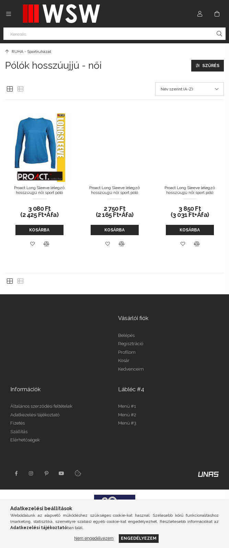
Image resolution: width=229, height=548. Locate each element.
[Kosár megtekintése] (217, 14)
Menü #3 (127, 423)
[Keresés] (114, 34)
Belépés (126, 335)
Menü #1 (127, 406)
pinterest (46, 473)
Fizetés (17, 423)
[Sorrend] (189, 89)
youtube (61, 473)
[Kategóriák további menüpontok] (8, 14)
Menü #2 (127, 414)
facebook (16, 473)
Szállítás (18, 431)
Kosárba (39, 230)
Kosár (123, 360)
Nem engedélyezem (94, 538)
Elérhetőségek (25, 439)
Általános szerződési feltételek (41, 406)
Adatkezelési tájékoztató (34, 414)
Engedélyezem (139, 538)
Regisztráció (130, 343)
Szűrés (210, 65)
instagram (31, 473)
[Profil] (199, 14)
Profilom (127, 352)
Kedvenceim (131, 369)
